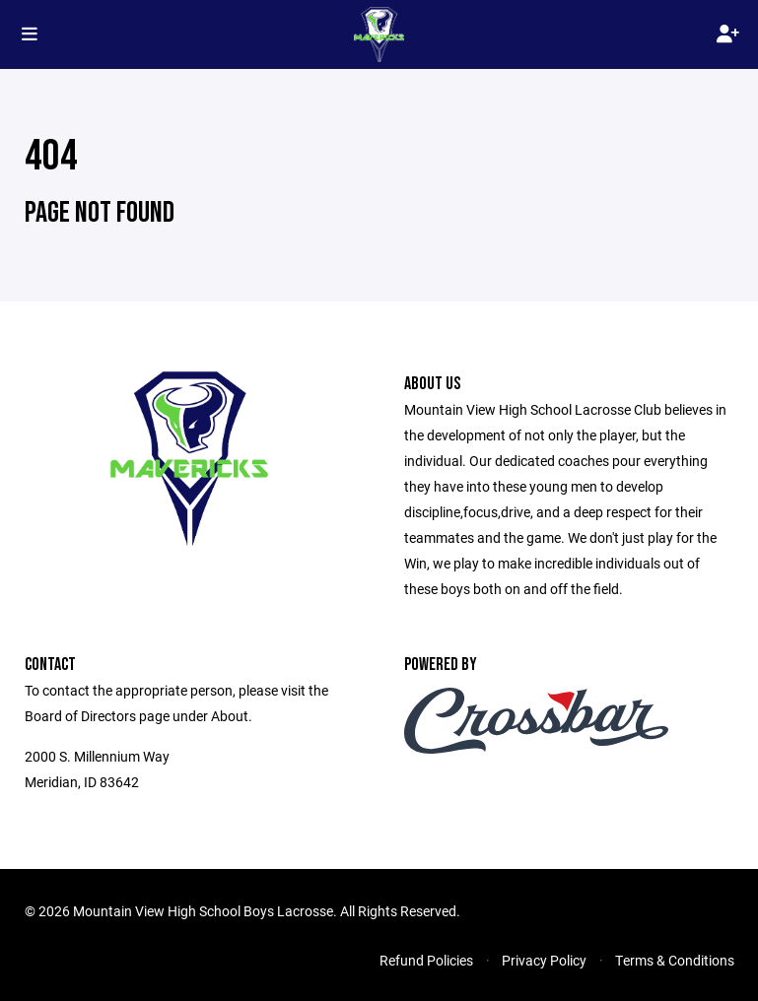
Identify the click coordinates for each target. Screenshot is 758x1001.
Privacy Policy (544, 960)
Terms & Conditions (674, 960)
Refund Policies (426, 960)
